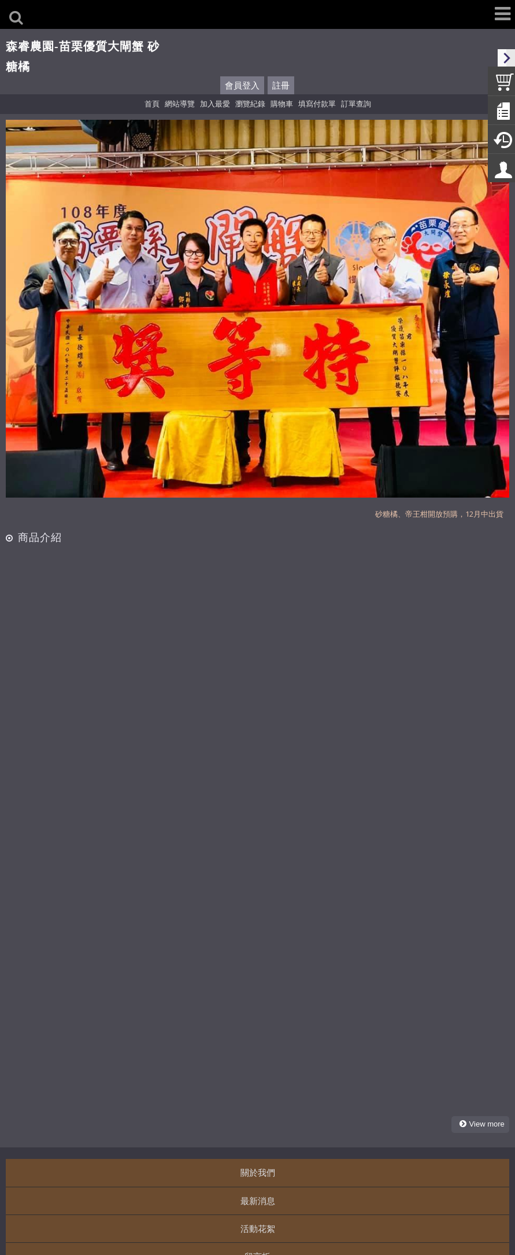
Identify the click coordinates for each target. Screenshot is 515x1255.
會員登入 (242, 85)
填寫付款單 (317, 103)
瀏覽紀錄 (250, 103)
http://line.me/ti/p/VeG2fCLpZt (112, 1172)
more (483, 903)
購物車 (282, 103)
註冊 (281, 85)
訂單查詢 (356, 103)
